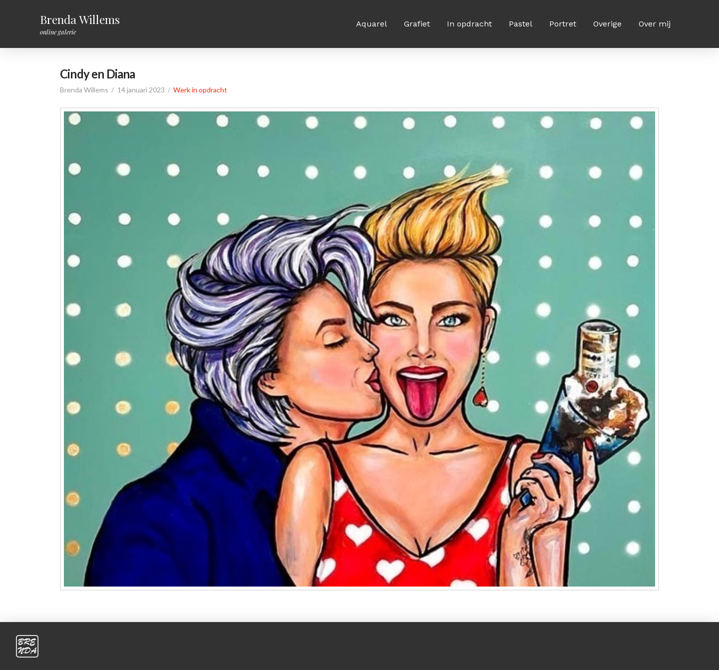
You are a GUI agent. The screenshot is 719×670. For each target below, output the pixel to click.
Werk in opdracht (200, 89)
